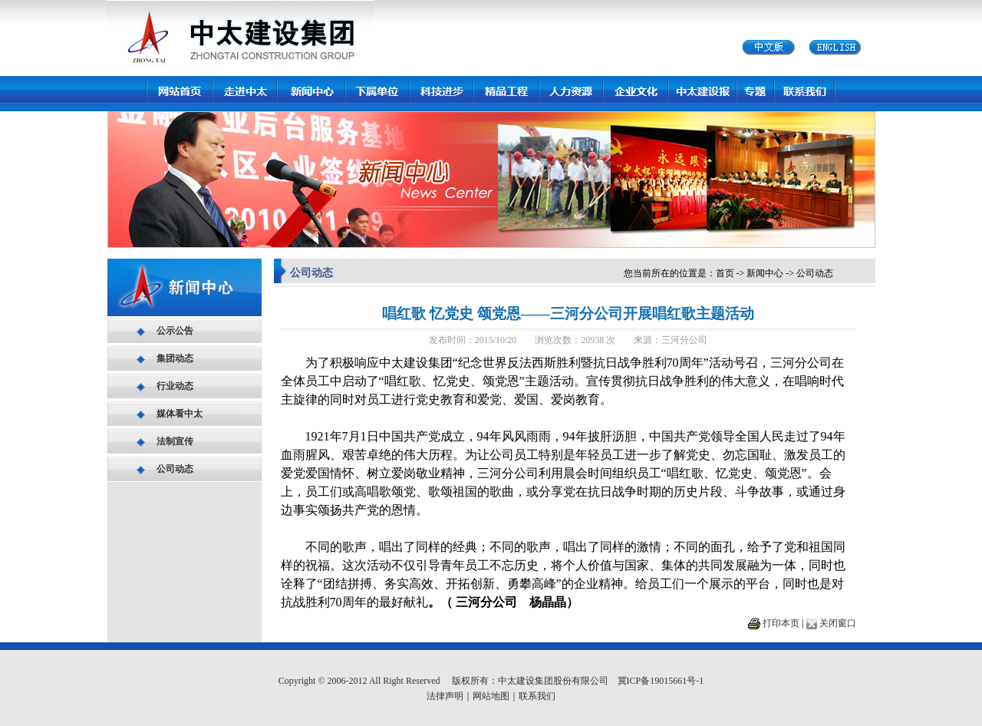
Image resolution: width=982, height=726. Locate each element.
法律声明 (445, 696)
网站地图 (491, 696)
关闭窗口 (837, 623)
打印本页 (781, 623)
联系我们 (537, 696)
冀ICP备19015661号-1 (661, 680)
